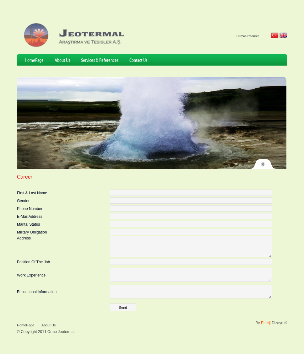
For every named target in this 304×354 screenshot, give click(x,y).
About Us (62, 60)
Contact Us (138, 60)
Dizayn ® (274, 330)
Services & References (99, 60)
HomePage (34, 60)
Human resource (247, 36)
